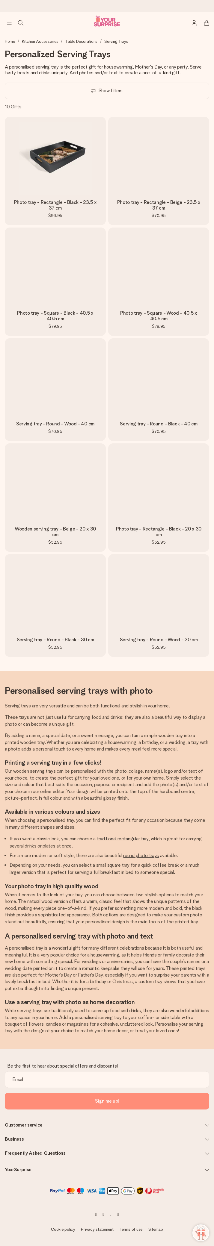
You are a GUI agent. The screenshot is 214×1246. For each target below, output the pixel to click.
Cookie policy (63, 1229)
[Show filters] (107, 91)
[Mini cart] (203, 23)
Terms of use (130, 1229)
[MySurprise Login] (191, 23)
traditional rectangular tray (123, 839)
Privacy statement (97, 1229)
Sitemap (155, 1229)
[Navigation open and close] (9, 22)
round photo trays (141, 855)
